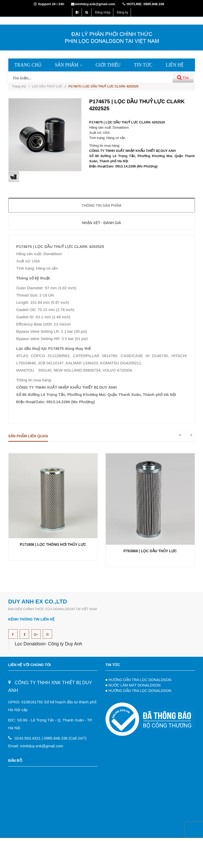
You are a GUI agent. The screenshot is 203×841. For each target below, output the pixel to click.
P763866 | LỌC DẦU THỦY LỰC (150, 551)
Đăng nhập (102, 12)
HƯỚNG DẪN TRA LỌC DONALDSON (140, 680)
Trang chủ (21, 86)
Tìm (183, 77)
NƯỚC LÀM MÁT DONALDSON (135, 685)
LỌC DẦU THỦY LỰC (47, 86)
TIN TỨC (143, 65)
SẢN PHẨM (68, 65)
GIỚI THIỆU (108, 65)
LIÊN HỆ (174, 65)
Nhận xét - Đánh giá (101, 223)
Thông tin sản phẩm (101, 205)
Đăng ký (122, 12)
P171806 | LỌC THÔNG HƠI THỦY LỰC (53, 544)
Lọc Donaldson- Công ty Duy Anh (48, 643)
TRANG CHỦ (28, 65)
